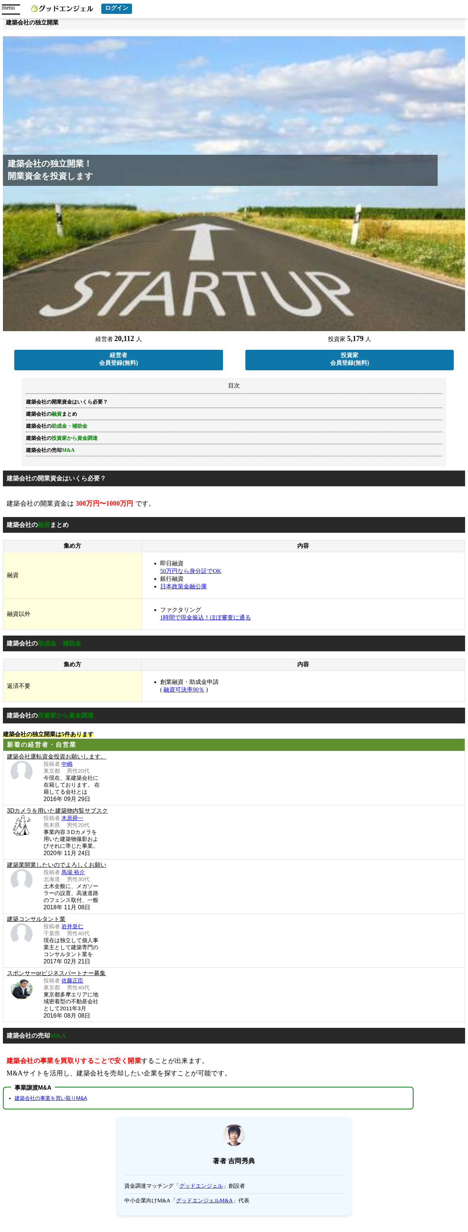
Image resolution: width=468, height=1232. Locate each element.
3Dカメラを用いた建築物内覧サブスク (57, 811)
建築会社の (62, 438)
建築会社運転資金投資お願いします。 (56, 756)
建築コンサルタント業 (36, 919)
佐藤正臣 (72, 980)
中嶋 (66, 764)
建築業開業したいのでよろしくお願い (56, 865)
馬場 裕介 (73, 872)
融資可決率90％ (183, 689)
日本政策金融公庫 (183, 586)
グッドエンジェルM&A (204, 1200)
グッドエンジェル (201, 1186)
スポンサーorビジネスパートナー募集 (56, 973)
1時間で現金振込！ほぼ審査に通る (205, 617)
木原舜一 (72, 818)
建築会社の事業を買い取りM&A (51, 1098)
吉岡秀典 (241, 1161)
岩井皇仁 (72, 926)
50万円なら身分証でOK (190, 571)
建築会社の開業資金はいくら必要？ (67, 402)
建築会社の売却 (50, 450)
